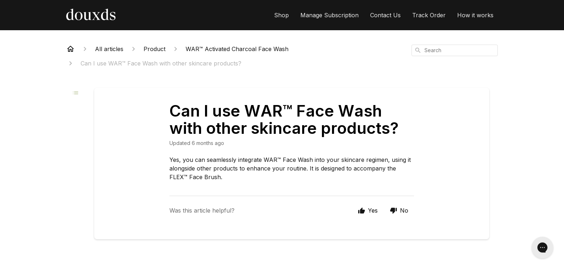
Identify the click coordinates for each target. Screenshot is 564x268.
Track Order (429, 15)
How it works (475, 15)
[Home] (70, 49)
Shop (281, 15)
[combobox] (454, 50)
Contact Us (385, 15)
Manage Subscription (329, 15)
